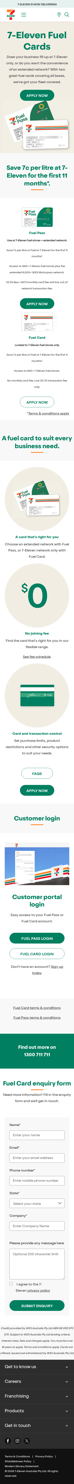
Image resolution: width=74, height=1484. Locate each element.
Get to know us (20, 1367)
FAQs (37, 773)
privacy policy (38, 1290)
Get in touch (18, 1425)
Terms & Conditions (17, 1456)
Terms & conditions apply (48, 413)
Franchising (17, 1396)
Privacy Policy (44, 1456)
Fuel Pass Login (37, 938)
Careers (13, 1381)
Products (14, 1411)
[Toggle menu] (23, 14)
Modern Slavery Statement (22, 1466)
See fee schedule (37, 656)
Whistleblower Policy (18, 1461)
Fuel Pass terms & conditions (37, 1017)
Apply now (37, 95)
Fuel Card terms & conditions (37, 1007)
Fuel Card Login (37, 954)
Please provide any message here (36, 1243)
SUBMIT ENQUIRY (37, 1306)
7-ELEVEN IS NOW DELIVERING (37, 4)
